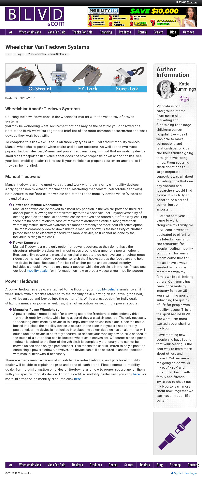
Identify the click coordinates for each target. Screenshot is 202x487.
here (136, 374)
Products (125, 31)
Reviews (77, 464)
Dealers (158, 31)
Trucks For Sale (82, 31)
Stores (128, 464)
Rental (142, 31)
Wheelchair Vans (30, 31)
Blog (173, 31)
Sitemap (175, 464)
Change (192, 2)
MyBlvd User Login (184, 473)
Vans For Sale (56, 31)
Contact (188, 31)
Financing (105, 31)
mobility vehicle (106, 289)
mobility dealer (38, 271)
